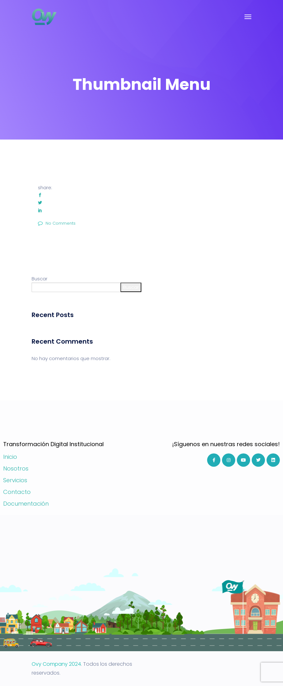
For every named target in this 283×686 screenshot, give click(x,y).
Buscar (39, 278)
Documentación (26, 504)
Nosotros (15, 468)
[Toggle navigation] (248, 17)
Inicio (10, 457)
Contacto (17, 492)
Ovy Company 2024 (56, 664)
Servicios (15, 480)
